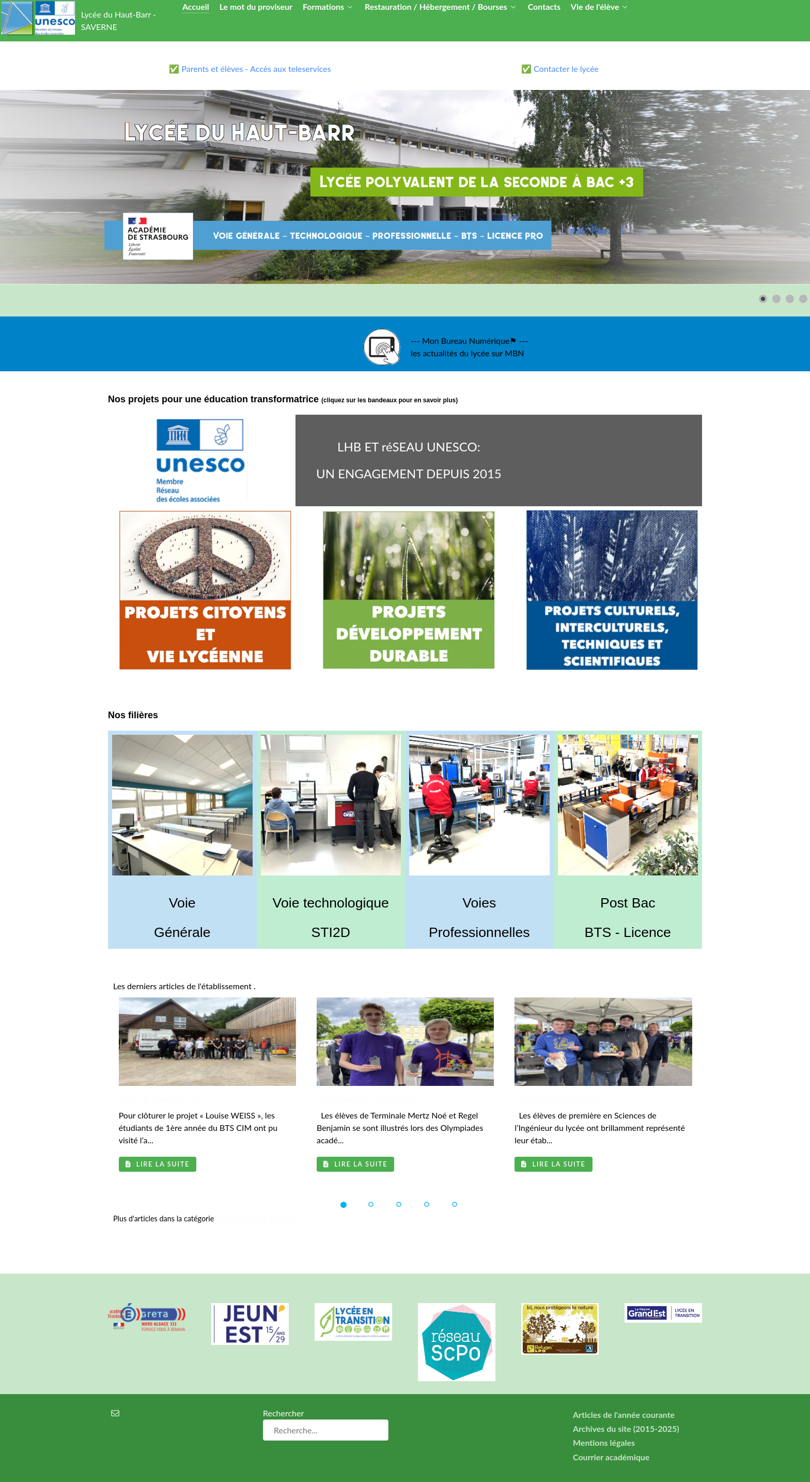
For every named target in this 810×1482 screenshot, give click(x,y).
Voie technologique (331, 903)
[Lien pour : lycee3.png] (405, 187)
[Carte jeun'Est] (250, 1307)
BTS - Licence (628, 932)
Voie (182, 903)
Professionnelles (479, 932)
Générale (182, 932)
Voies (479, 903)
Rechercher (283, 1396)
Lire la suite (158, 1164)
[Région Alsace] (663, 1296)
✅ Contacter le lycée (560, 68)
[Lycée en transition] (353, 1305)
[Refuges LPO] (560, 1312)
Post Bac (628, 903)
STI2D (330, 932)
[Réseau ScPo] (456, 1326)
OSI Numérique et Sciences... (369, 1099)
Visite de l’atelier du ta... (162, 1099)
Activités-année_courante (257, 1218)
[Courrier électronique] (115, 1396)
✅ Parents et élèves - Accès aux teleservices (250, 68)
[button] (763, 299)
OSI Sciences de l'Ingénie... (563, 1099)
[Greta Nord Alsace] (146, 1300)
